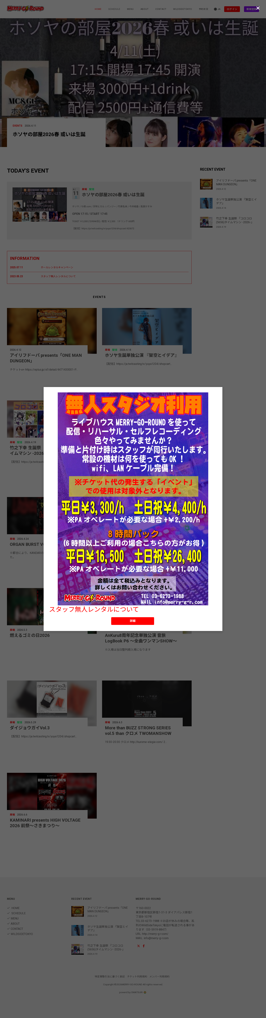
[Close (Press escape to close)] (257, 8)
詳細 (133, 621)
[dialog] (133, 509)
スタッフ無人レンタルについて (94, 609)
